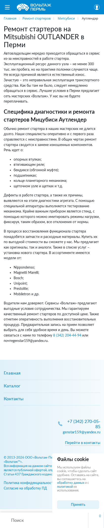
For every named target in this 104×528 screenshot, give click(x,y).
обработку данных (70, 483)
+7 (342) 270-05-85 (83, 424)
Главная (12, 373)
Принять (78, 505)
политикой (65, 486)
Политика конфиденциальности (29, 483)
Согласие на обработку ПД (25, 488)
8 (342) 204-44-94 (67, 335)
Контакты (13, 399)
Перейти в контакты (82, 443)
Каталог (12, 386)
